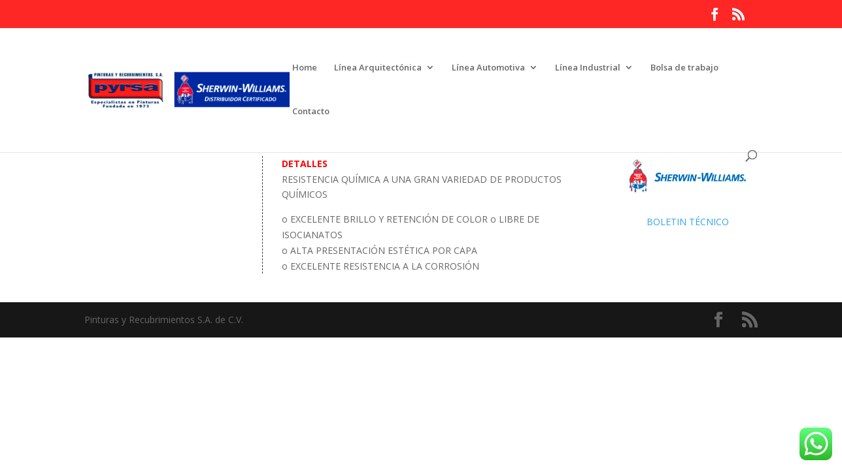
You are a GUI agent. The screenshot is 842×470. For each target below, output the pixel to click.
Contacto (310, 111)
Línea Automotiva (488, 68)
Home (304, 68)
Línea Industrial (587, 68)
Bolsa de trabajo (684, 68)
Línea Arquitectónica (378, 68)
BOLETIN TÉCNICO (688, 221)
